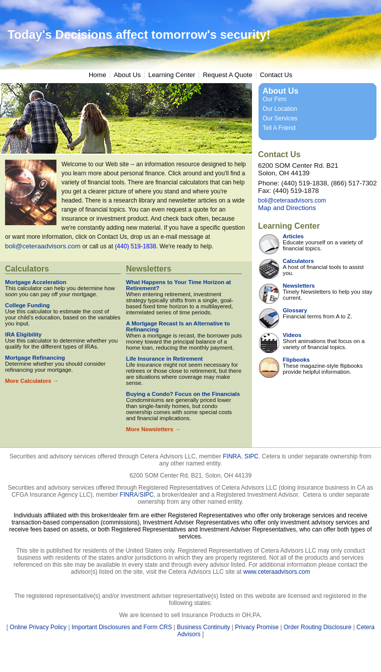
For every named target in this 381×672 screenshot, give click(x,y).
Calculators (27, 268)
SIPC (251, 456)
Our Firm (274, 99)
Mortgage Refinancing (35, 358)
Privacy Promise (257, 627)
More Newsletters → (153, 429)
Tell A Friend (279, 127)
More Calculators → (31, 381)
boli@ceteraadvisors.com (43, 246)
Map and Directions (287, 208)
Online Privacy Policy (38, 627)
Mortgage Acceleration (36, 282)
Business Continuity (203, 627)
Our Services (280, 118)
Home (97, 75)
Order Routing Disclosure (318, 627)
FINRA (232, 456)
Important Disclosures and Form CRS (122, 627)
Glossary (295, 310)
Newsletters (148, 268)
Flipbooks (296, 360)
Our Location (280, 108)
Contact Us (276, 75)
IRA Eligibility (23, 334)
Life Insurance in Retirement (164, 359)
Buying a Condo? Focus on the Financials (183, 394)
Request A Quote (227, 75)
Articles (293, 236)
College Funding (27, 305)
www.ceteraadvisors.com (276, 571)
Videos (292, 335)
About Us (127, 75)
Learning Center (171, 75)
